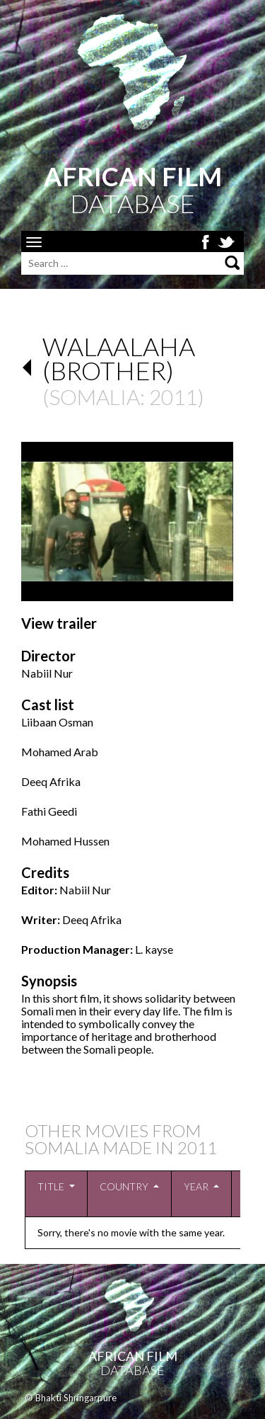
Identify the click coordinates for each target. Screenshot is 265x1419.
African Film (132, 1356)
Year (196, 1186)
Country (124, 1186)
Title (50, 1186)
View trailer (59, 623)
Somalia (94, 396)
